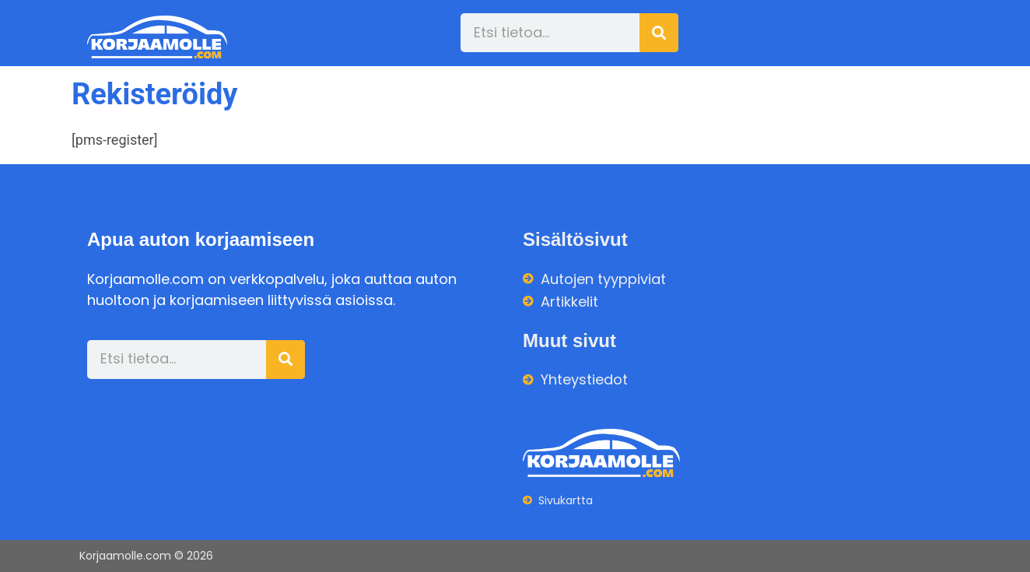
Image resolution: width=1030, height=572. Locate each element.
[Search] (658, 32)
